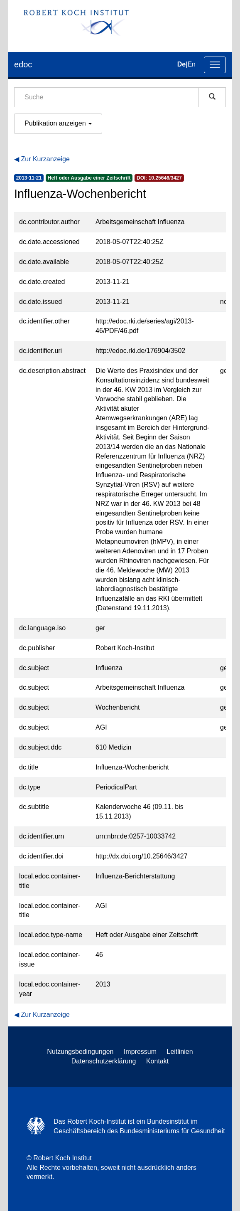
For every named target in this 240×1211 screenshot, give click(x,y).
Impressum (140, 1051)
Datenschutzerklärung (103, 1061)
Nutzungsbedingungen (80, 1051)
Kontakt (157, 1061)
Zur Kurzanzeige (45, 159)
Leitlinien (180, 1051)
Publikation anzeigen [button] (58, 123)
